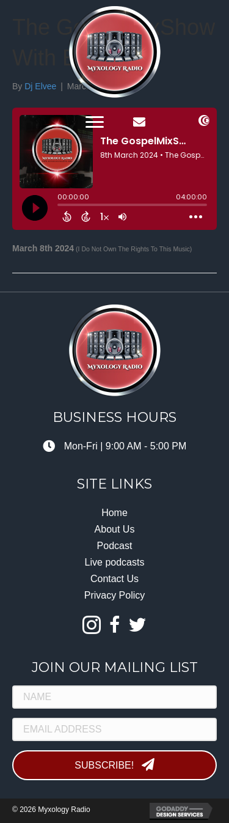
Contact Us (114, 579)
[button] (95, 122)
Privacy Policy (114, 595)
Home (114, 512)
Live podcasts (115, 562)
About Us (115, 529)
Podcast (115, 546)
